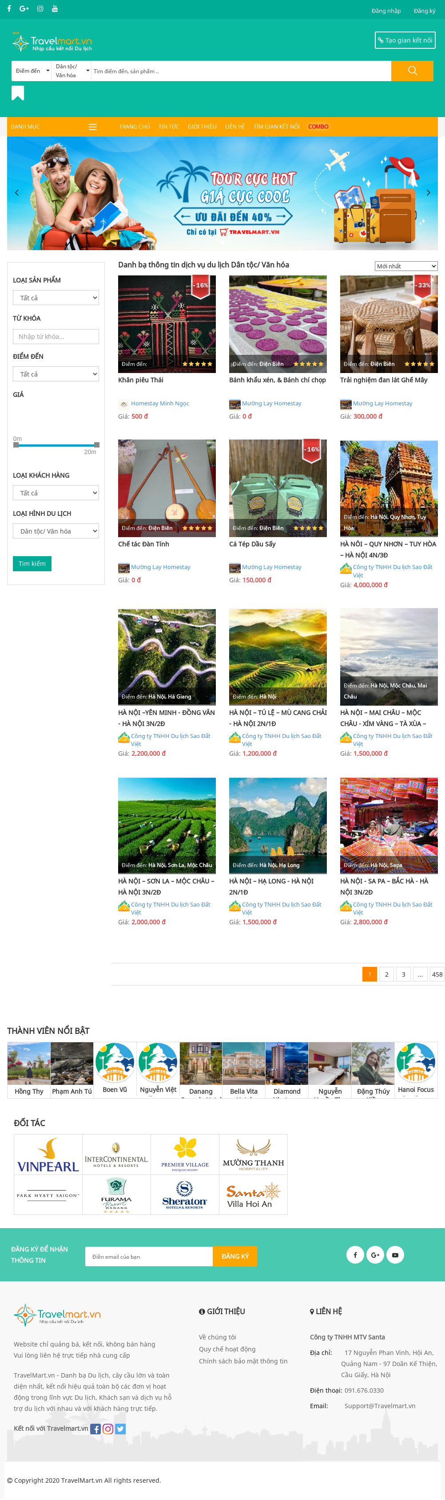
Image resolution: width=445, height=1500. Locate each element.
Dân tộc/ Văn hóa (73, 71)
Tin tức (169, 126)
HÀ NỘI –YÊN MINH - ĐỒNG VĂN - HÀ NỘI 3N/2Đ (166, 718)
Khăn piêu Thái (140, 380)
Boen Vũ (115, 1090)
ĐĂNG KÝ (235, 1257)
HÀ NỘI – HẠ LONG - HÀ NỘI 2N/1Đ (271, 887)
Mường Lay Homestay (265, 405)
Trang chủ (134, 126)
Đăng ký (425, 11)
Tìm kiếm (32, 563)
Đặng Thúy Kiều (373, 1093)
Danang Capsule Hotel (201, 1093)
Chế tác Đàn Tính (143, 544)
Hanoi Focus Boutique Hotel (416, 1091)
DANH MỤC (25, 126)
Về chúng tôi (217, 1337)
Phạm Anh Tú (72, 1092)
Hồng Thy (29, 1092)
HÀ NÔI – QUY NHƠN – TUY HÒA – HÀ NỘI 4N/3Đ (388, 549)
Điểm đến (33, 71)
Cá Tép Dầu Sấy (252, 544)
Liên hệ (235, 126)
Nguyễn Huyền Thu (330, 1093)
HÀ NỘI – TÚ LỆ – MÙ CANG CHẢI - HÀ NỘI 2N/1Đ (278, 718)
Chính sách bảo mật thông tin (243, 1361)
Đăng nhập (386, 11)
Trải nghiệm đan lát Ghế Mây (383, 380)
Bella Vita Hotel (244, 1093)
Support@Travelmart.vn (380, 1406)
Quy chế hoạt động (227, 1349)
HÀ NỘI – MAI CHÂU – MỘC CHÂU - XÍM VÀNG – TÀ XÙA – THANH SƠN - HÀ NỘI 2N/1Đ (383, 720)
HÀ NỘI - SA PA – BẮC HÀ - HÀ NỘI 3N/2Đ (384, 887)
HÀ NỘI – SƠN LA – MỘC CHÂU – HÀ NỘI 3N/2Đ (166, 887)
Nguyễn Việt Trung (158, 1091)
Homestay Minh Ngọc (153, 405)
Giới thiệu (202, 126)
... (420, 974)
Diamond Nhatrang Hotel (287, 1093)
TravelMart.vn (82, 1481)
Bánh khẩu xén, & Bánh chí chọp (277, 380)
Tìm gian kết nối (277, 126)
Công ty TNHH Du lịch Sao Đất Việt (386, 571)
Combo (318, 126)
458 (437, 974)
